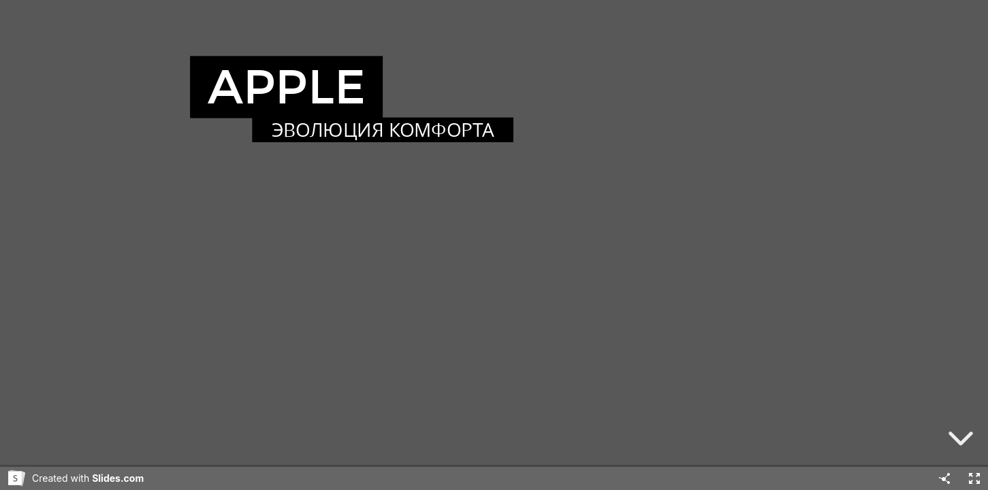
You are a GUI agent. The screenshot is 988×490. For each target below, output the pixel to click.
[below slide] (961, 441)
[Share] (944, 478)
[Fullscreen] (974, 478)
